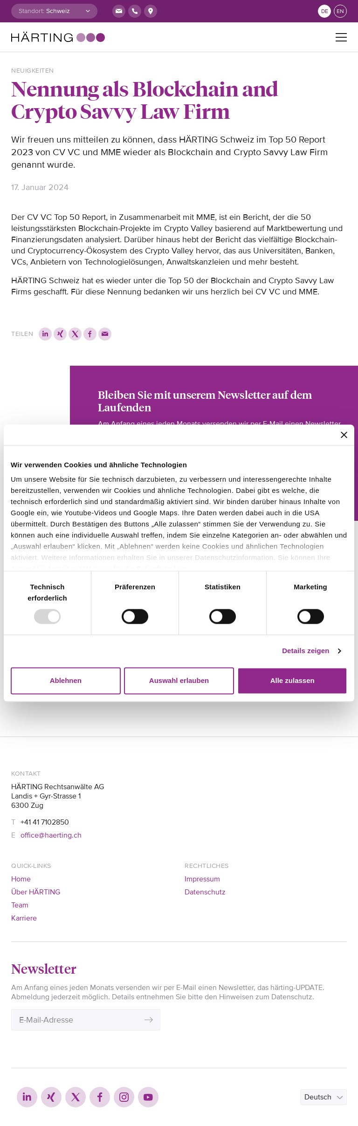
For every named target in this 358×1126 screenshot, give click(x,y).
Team (19, 905)
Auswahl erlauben (179, 680)
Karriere (24, 918)
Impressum (202, 879)
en (340, 11)
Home (21, 879)
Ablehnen (66, 680)
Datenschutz (205, 892)
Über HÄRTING (35, 892)
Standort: (31, 11)
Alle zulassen (292, 680)
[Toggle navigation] (341, 37)
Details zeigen (305, 651)
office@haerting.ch (51, 835)
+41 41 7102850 (45, 822)
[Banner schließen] (344, 434)
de (324, 11)
